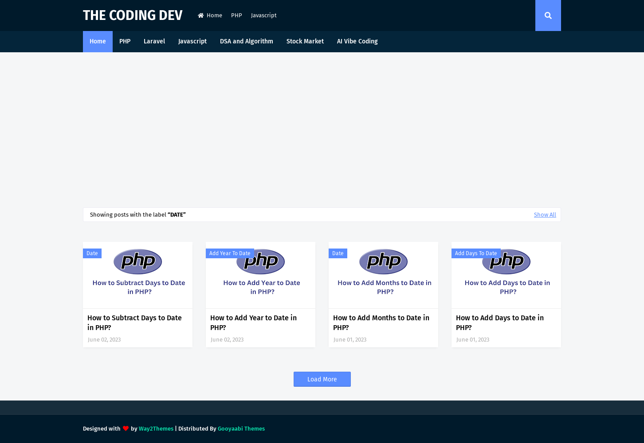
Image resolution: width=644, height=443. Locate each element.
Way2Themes (156, 428)
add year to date (230, 253)
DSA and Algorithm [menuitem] (246, 41)
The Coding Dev (132, 15)
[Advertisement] (322, 128)
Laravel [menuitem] (154, 41)
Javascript (264, 15)
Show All (545, 214)
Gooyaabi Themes (241, 428)
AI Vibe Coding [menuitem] (357, 41)
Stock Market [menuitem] (305, 41)
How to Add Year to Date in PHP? (253, 323)
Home (210, 15)
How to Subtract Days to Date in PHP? (134, 323)
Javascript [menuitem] (192, 41)
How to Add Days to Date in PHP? (500, 323)
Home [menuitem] (98, 41)
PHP (236, 15)
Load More (322, 379)
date (92, 253)
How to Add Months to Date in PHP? (381, 323)
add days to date (476, 253)
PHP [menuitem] (124, 41)
